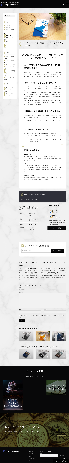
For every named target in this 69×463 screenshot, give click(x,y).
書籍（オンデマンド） (10, 30)
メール (45, 309)
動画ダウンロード (10, 41)
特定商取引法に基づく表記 (60, 453)
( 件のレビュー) (58, 205)
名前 (20, 309)
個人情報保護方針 (51, 453)
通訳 (7, 25)
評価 (20, 287)
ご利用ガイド (32, 443)
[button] (48, 232)
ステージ (8, 93)
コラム (30, 445)
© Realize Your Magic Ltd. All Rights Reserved (57, 448)
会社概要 (31, 440)
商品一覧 (31, 436)
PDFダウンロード (10, 37)
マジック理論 (9, 70)
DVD (7, 35)
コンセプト (31, 438)
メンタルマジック (10, 66)
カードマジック (10, 56)
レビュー (21, 292)
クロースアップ (10, 89)
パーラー (8, 87)
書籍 (7, 27)
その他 (8, 95)
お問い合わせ (32, 447)
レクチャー (9, 45)
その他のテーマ (10, 77)
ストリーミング (10, 46)
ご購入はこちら (61, 461)
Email (41, 437)
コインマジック (10, 60)
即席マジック (9, 64)
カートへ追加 (57, 228)
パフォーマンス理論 (10, 72)
